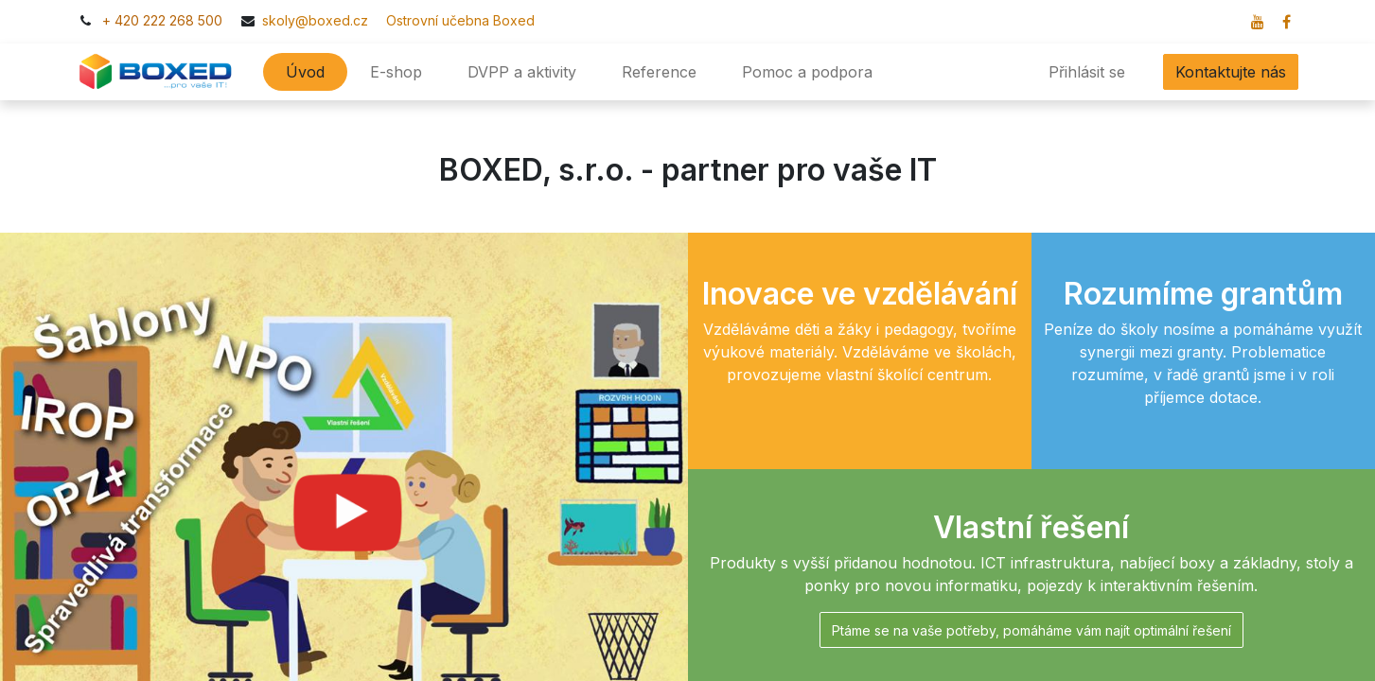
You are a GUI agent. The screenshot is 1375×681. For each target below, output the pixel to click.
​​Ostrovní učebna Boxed (454, 20)
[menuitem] (305, 72)
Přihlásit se (1087, 71)
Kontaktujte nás (1230, 71)
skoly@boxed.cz (317, 20)
